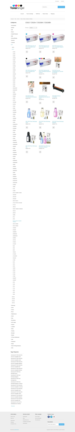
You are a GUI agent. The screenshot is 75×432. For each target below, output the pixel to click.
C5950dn (14, 134)
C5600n (14, 96)
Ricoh (12, 311)
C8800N (14, 174)
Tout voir (13, 406)
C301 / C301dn (15, 225)
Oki (12, 44)
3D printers (13, 320)
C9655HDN (15, 233)
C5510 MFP (15, 88)
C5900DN (14, 126)
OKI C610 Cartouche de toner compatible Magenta (57, 46)
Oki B (13, 47)
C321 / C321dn (15, 223)
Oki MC (13, 300)
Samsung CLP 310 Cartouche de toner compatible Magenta (16, 396)
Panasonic (13, 341)
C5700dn (14, 102)
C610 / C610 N (15, 200)
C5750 (14, 106)
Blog (24, 418)
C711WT (14, 243)
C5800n (14, 114)
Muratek (12, 333)
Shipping (52, 13)
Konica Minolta (14, 38)
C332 (14, 284)
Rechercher (25, 416)
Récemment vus (26, 419)
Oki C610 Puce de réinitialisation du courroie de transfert (57, 71)
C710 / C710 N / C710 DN (17, 202)
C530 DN (14, 198)
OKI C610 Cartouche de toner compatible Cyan (31, 46)
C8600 (14, 164)
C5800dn (14, 110)
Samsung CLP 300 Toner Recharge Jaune (15, 372)
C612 (14, 286)
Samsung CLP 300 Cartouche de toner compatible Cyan (16, 356)
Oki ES (13, 296)
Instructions (13, 420)
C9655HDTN (15, 235)
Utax (12, 339)
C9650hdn (15, 152)
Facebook (49, 417)
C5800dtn (14, 112)
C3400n (14, 61)
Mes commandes (38, 418)
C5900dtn (14, 128)
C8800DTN (15, 178)
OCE (12, 347)
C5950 (14, 132)
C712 (14, 288)
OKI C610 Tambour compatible (56, 96)
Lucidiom (13, 326)
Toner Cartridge (30, 13)
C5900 (14, 122)
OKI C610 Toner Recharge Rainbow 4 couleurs (44, 146)
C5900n (14, 130)
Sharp (12, 343)
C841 (14, 247)
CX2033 (14, 241)
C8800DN (14, 176)
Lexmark (13, 42)
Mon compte (37, 416)
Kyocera (13, 40)
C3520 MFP (15, 180)
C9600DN (14, 140)
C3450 (14, 63)
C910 (14, 218)
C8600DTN (15, 170)
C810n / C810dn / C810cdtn (18, 208)
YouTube (54, 417)
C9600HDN (15, 142)
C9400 (14, 270)
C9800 (14, 158)
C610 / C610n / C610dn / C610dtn (17, 221)
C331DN (14, 227)
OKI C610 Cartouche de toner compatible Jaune (44, 46)
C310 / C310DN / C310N (17, 192)
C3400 (14, 59)
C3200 (14, 53)
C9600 (14, 138)
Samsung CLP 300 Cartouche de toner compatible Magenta (16, 362)
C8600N (14, 166)
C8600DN (14, 168)
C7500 (14, 276)
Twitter (51, 417)
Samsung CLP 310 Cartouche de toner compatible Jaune (16, 392)
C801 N (14, 206)
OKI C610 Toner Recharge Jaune (44, 122)
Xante (12, 316)
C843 (14, 294)
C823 (14, 290)
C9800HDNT (15, 162)
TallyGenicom (14, 313)
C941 (14, 282)
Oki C (13, 49)
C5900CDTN (15, 124)
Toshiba (12, 330)
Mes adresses (37, 419)
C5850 (14, 116)
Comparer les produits (27, 421)
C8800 (14, 172)
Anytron (12, 324)
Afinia (12, 328)
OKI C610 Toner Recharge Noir (31, 146)
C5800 (14, 108)
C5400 (14, 84)
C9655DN (14, 231)
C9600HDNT (15, 144)
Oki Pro (13, 302)
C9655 (14, 214)
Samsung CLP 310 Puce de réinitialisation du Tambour (16, 402)
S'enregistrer (57, 1)
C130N (14, 190)
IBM (12, 36)
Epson (12, 31)
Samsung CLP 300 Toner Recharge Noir (15, 379)
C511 (14, 216)
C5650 (14, 98)
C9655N (14, 237)
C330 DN (14, 194)
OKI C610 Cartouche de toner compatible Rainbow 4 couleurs (45, 71)
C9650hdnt (15, 154)
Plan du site (13, 416)
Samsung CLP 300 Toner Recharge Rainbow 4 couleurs (16, 382)
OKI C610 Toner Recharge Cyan (31, 122)
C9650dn (14, 150)
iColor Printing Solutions (16, 345)
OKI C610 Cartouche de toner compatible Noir (31, 71)
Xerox (12, 307)
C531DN (14, 229)
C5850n (14, 120)
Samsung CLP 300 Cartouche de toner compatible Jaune (16, 359)
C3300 (14, 55)
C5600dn (14, 94)
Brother (12, 27)
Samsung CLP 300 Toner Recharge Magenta (15, 376)
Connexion (62, 1)
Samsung (13, 305)
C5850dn (14, 118)
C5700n (14, 104)
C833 (14, 292)
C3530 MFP (15, 182)
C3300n (14, 57)
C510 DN (14, 196)
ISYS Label (13, 322)
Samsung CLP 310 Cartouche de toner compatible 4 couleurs (17, 386)
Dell (12, 29)
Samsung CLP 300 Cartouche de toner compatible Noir (16, 366)
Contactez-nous (13, 423)
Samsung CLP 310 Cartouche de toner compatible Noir (16, 399)
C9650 (14, 148)
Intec (12, 318)
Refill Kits (38, 13)
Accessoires (13, 25)
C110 (14, 188)
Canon (12, 309)
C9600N (14, 146)
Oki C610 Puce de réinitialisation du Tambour (31, 96)
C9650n (14, 156)
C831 (14, 245)
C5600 (14, 92)
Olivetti (12, 335)
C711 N (14, 204)
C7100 (14, 272)
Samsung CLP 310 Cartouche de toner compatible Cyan (16, 389)
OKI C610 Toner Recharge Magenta (58, 122)
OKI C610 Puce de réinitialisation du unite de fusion (44, 97)
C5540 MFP (15, 90)
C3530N (14, 184)
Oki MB (13, 298)
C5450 (14, 86)
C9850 (14, 186)
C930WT (14, 280)
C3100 (14, 51)
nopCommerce (16, 429)
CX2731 (14, 239)
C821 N (14, 210)
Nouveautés (25, 423)
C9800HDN (15, 160)
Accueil (22, 13)
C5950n (14, 136)
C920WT (14, 278)
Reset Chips (45, 13)
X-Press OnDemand (15, 337)
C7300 (14, 274)
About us (12, 418)
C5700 (14, 100)
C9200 (14, 268)
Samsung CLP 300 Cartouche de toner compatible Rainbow (16, 369)
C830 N (14, 212)
